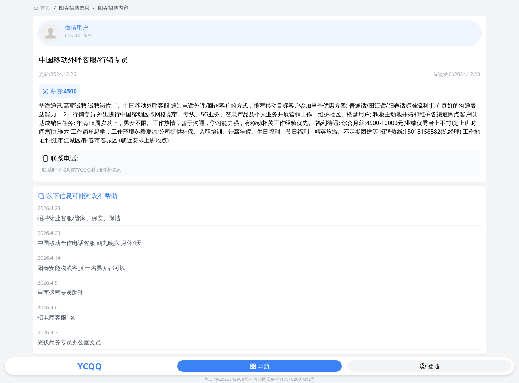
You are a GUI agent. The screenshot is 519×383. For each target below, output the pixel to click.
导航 (259, 366)
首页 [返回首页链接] (41, 7)
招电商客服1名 (56, 317)
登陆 (429, 366)
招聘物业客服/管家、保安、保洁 (78, 218)
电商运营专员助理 (60, 293)
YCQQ (89, 366)
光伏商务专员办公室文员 (69, 342)
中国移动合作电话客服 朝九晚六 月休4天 (89, 243)
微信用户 (76, 27)
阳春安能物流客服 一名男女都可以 (81, 268)
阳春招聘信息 (74, 7)
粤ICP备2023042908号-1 (228, 379)
